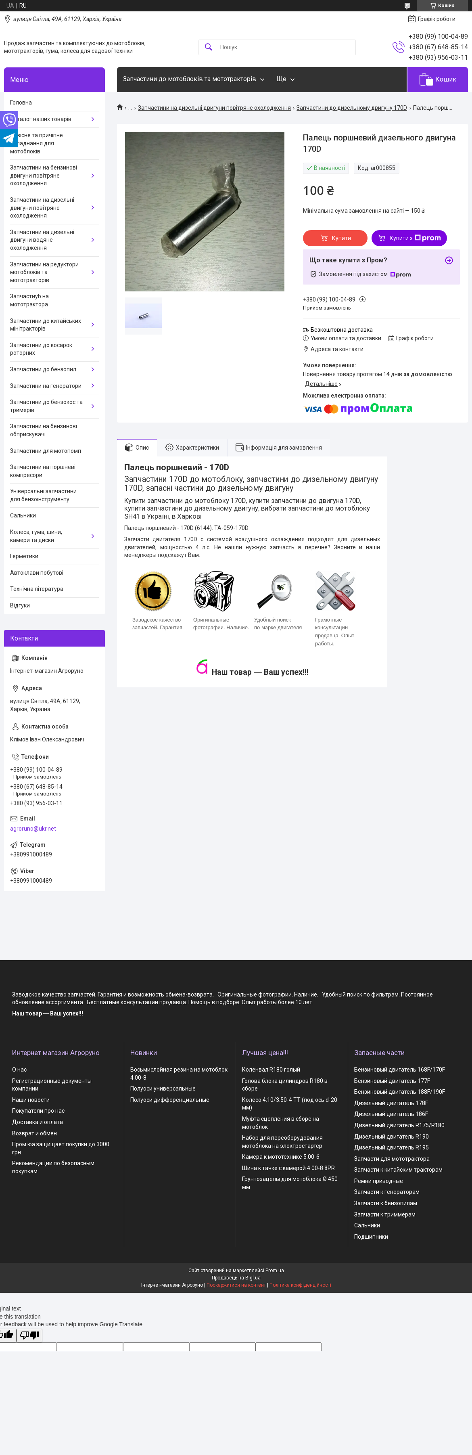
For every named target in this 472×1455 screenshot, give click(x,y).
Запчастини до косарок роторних (41, 349)
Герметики (24, 556)
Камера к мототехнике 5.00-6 (281, 1157)
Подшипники (371, 1236)
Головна (21, 102)
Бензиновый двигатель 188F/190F (399, 1092)
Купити (341, 238)
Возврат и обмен (34, 1133)
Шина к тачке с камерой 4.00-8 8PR (288, 1168)
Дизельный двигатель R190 (391, 1136)
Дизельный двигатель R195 (391, 1147)
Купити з (415, 238)
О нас (19, 1069)
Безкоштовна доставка (342, 330)
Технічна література (36, 589)
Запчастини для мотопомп (45, 451)
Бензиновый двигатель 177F (392, 1081)
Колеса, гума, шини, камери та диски (36, 536)
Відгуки (20, 605)
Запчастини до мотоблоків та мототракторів (189, 79)
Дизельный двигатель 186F (391, 1114)
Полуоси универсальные (163, 1088)
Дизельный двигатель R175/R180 (399, 1125)
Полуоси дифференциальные (169, 1100)
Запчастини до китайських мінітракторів (45, 325)
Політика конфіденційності (300, 1285)
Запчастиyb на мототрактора (29, 300)
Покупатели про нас (38, 1110)
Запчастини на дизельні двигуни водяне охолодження (42, 240)
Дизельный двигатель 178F (391, 1103)
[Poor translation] (29, 1336)
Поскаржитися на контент (236, 1285)
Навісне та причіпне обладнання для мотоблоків (36, 143)
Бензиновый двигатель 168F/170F (399, 1069)
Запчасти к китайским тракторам (398, 1169)
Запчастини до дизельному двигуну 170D (352, 108)
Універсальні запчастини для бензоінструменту (43, 495)
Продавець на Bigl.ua (236, 1278)
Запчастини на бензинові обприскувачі (43, 430)
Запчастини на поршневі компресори (42, 471)
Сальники (23, 515)
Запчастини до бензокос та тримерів (46, 406)
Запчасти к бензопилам (385, 1203)
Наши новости (31, 1100)
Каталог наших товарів (40, 119)
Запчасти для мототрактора (392, 1159)
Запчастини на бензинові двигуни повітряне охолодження (43, 175)
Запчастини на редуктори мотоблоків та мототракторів (44, 272)
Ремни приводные (378, 1181)
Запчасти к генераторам (387, 1192)
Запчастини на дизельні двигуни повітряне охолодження (214, 108)
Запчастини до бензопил (43, 369)
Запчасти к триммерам (385, 1214)
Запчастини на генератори (45, 386)
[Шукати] (208, 47)
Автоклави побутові (36, 572)
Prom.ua (274, 1270)
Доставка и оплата (37, 1122)
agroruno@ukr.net (33, 828)
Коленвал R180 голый (271, 1069)
